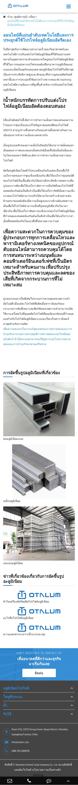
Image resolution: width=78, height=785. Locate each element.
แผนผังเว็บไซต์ (22, 769)
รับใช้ (7, 714)
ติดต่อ (39, 673)
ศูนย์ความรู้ (20, 16)
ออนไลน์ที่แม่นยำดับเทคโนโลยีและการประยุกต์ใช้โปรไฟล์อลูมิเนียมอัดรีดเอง (40, 22)
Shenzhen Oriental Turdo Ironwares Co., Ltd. (37, 764)
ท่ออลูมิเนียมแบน (13, 438)
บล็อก (32, 16)
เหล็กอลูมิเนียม (11, 500)
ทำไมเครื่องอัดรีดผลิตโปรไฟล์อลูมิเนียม (26, 601)
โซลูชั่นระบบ (12, 697)
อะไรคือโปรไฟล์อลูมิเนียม (18, 617)
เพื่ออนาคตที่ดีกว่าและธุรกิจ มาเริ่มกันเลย (39, 661)
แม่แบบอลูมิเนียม (13, 563)
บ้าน (9, 16)
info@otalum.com (16, 742)
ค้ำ (5, 705)
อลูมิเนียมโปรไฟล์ (16, 688)
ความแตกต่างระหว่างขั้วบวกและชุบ (24, 634)
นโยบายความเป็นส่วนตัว (46, 769)
